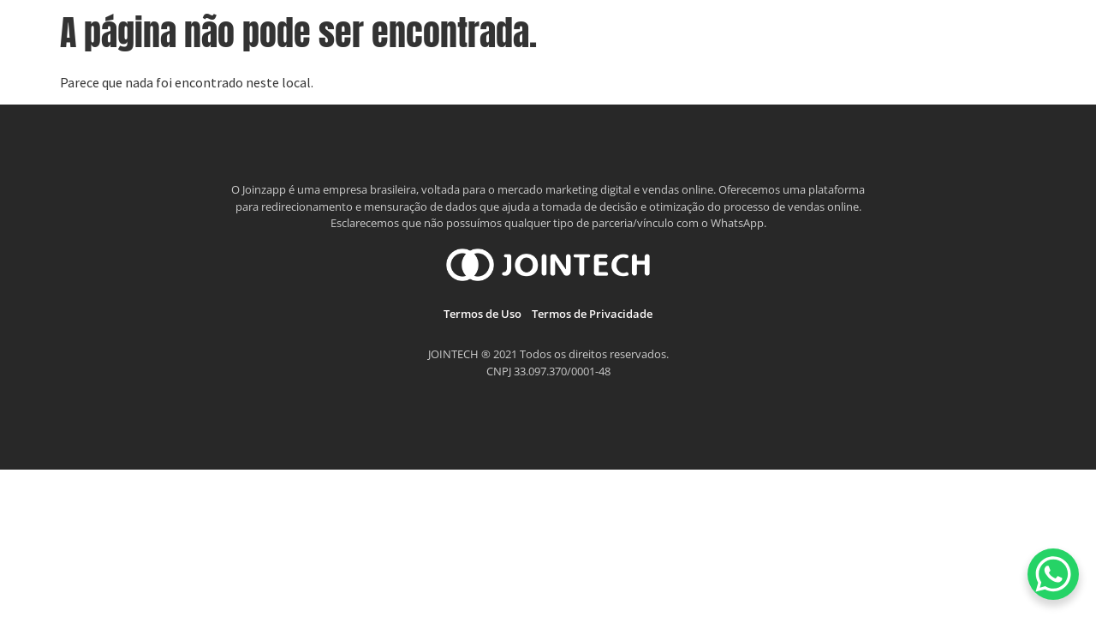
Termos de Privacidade (592, 313)
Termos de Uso (482, 313)
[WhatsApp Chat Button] (1053, 574)
